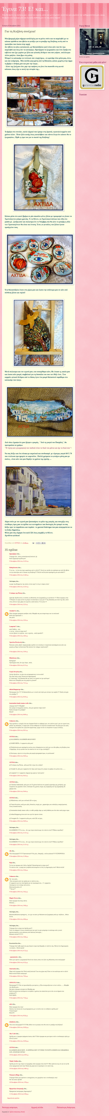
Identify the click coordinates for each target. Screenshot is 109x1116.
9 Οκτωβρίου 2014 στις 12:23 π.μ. (19, 561)
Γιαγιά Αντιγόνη (14, 671)
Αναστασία (12, 969)
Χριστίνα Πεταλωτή (15, 642)
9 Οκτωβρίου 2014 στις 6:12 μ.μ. (18, 950)
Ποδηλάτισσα (13, 567)
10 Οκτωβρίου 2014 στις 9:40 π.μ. (19, 1068)
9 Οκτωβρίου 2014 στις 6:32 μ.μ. (18, 962)
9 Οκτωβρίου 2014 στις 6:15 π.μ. (18, 665)
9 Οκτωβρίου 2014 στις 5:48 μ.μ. (18, 937)
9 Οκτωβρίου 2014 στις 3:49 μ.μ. (18, 905)
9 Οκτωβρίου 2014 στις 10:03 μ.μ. (19, 1041)
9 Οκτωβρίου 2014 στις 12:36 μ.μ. (19, 856)
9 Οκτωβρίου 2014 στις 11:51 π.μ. (19, 833)
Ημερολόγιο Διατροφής (16, 1088)
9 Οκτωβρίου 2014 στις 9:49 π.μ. (18, 821)
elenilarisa (12, 1022)
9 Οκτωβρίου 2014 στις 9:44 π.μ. (18, 791)
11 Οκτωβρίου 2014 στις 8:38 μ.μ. (19, 1094)
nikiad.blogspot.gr (14, 689)
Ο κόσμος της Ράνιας (15, 593)
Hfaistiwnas (13, 658)
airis (10, 1004)
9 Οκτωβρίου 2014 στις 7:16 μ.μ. (18, 998)
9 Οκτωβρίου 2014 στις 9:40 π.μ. (18, 756)
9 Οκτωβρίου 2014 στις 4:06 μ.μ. (18, 919)
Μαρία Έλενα (13, 898)
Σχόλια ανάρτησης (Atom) (17, 1112)
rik (10, 851)
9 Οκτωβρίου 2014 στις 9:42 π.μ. (18, 775)
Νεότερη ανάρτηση (9, 1107)
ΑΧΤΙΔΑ (12, 736)
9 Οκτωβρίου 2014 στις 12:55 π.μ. (19, 587)
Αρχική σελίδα (37, 1107)
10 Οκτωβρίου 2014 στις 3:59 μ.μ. (19, 1082)
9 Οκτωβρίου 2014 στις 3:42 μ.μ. (18, 891)
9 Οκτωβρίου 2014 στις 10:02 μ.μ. (19, 1027)
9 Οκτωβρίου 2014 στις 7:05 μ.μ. (18, 976)
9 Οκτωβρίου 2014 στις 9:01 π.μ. (18, 730)
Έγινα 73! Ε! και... (25, 8)
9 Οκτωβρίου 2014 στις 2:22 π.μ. (18, 604)
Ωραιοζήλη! (13, 554)
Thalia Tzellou (13, 1061)
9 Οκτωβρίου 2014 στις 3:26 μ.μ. (18, 870)
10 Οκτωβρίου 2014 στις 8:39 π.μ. (19, 1055)
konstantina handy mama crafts (19, 703)
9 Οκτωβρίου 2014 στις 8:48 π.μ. (18, 714)
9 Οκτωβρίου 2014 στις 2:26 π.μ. (18, 620)
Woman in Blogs (14, 1075)
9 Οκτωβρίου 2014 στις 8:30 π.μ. (18, 697)
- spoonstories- (13, 957)
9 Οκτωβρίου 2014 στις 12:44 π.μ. (19, 575)
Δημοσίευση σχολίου (13, 1098)
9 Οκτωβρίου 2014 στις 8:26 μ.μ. (18, 1015)
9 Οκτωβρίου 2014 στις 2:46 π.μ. (18, 636)
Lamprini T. (13, 626)
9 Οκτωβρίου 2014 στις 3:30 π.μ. (18, 651)
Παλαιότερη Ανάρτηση (66, 1107)
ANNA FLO (13, 982)
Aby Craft (12, 1033)
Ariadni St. (12, 611)
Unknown (12, 721)
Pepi (10, 862)
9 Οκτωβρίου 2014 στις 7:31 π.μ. (18, 683)
